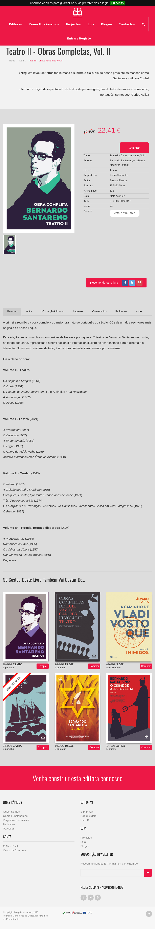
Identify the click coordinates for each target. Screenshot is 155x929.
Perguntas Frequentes (16, 820)
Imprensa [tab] (78, 311)
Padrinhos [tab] (121, 311)
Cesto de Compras (14, 850)
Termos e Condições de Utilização (20, 915)
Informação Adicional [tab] (52, 311)
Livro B (85, 820)
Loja (91, 24)
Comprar (42, 666)
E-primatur (87, 811)
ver (111, 206)
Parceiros (9, 828)
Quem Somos (11, 811)
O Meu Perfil (10, 846)
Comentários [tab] (99, 311)
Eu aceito (117, 3)
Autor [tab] (29, 311)
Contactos (127, 24)
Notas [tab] (139, 311)
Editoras (15, 24)
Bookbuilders (88, 815)
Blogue (106, 24)
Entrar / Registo (79, 38)
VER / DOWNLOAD (124, 213)
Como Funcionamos (44, 24)
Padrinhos (9, 824)
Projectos (73, 24)
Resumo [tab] (12, 311)
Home (12, 60)
